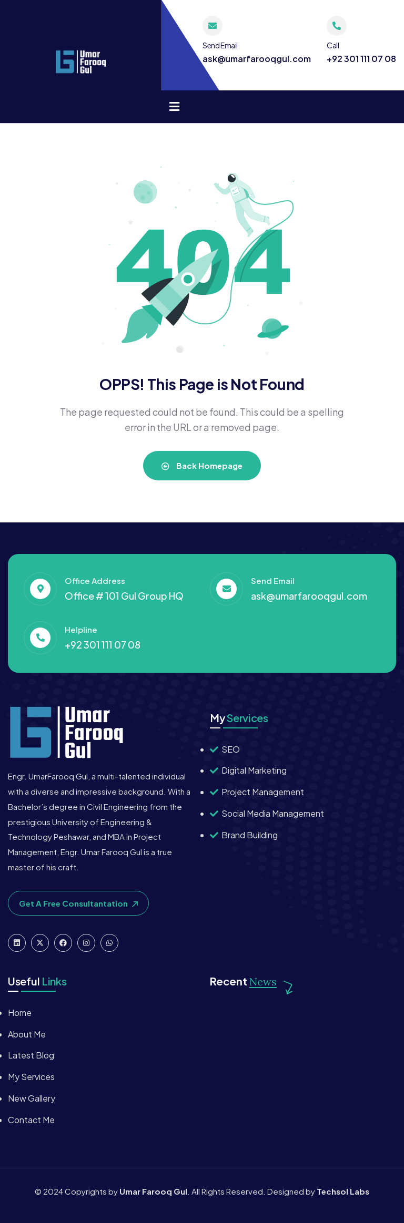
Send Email (220, 45)
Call (333, 45)
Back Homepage (202, 465)
